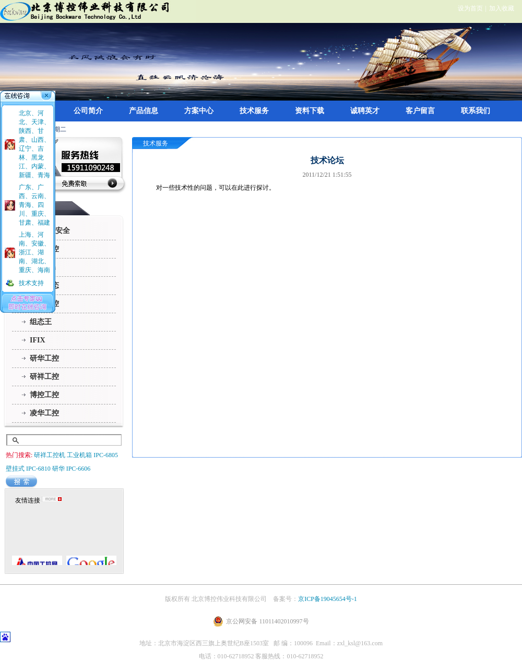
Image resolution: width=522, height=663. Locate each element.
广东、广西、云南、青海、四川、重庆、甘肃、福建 (34, 204)
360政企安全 (50, 231)
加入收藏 (501, 8)
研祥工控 (44, 376)
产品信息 (143, 111)
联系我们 (475, 111)
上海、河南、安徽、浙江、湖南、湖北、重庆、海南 (34, 252)
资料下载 (309, 111)
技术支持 (31, 283)
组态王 (41, 322)
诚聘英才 (364, 111)
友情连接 (27, 500)
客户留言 (420, 111)
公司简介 (88, 111)
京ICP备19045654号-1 (327, 599)
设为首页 (470, 8)
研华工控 (44, 358)
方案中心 (198, 111)
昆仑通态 (44, 285)
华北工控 (44, 249)
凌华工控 (44, 413)
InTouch (43, 267)
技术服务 (254, 111)
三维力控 (44, 304)
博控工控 (44, 395)
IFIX (37, 340)
